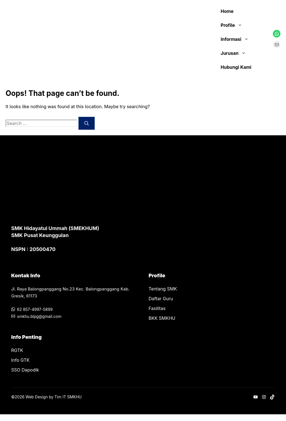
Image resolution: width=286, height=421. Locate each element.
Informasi (237, 39)
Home (227, 11)
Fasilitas (157, 308)
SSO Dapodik (25, 370)
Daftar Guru (161, 298)
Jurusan (236, 53)
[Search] (86, 123)
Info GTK (20, 360)
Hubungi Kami (236, 67)
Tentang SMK (163, 289)
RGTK (17, 350)
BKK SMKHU (162, 318)
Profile (234, 25)
